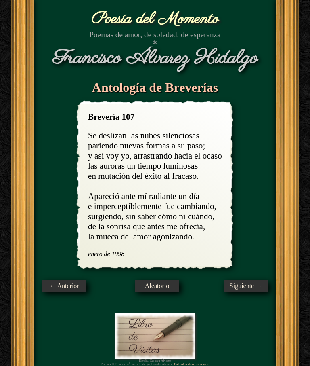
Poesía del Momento (155, 19)
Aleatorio (157, 285)
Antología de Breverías (155, 87)
